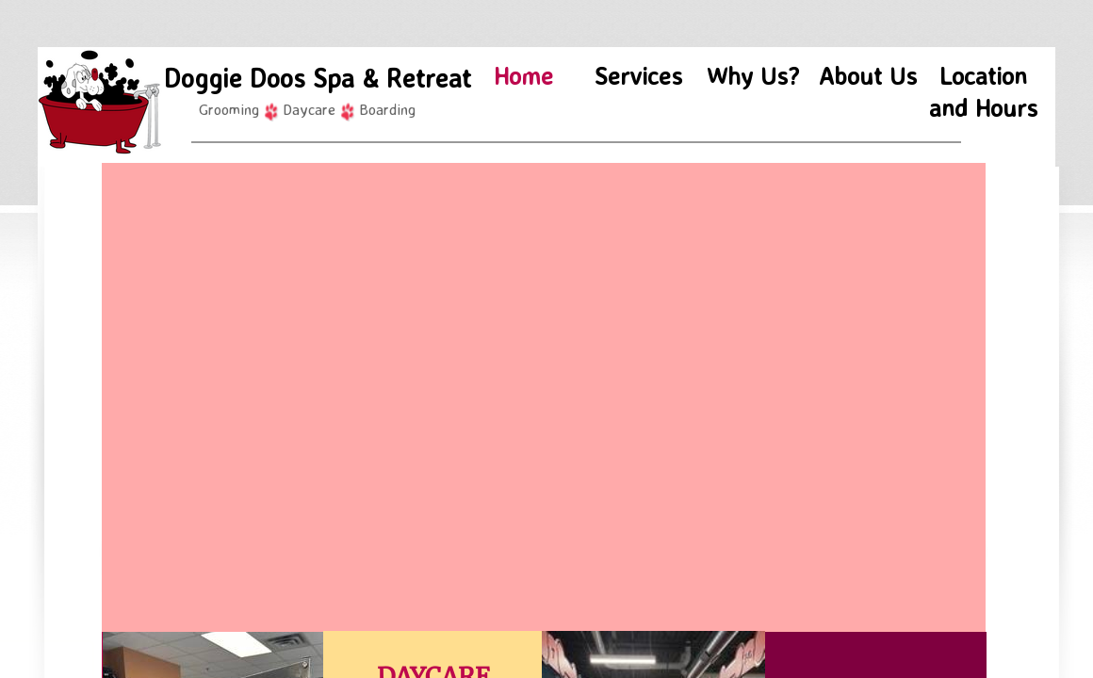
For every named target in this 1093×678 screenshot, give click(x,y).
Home (523, 75)
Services (638, 75)
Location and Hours (983, 91)
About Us (868, 75)
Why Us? (753, 75)
